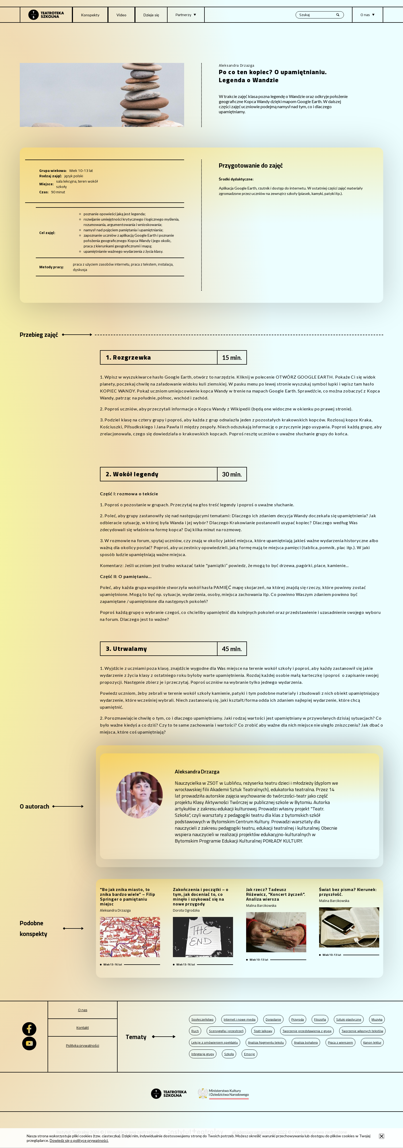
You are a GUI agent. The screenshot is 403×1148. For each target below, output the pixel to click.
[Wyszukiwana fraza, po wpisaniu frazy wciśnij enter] (320, 14)
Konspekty (90, 15)
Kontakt (82, 1027)
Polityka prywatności (82, 1045)
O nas (82, 1009)
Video (121, 15)
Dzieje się (151, 15)
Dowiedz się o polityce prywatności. (79, 1140)
